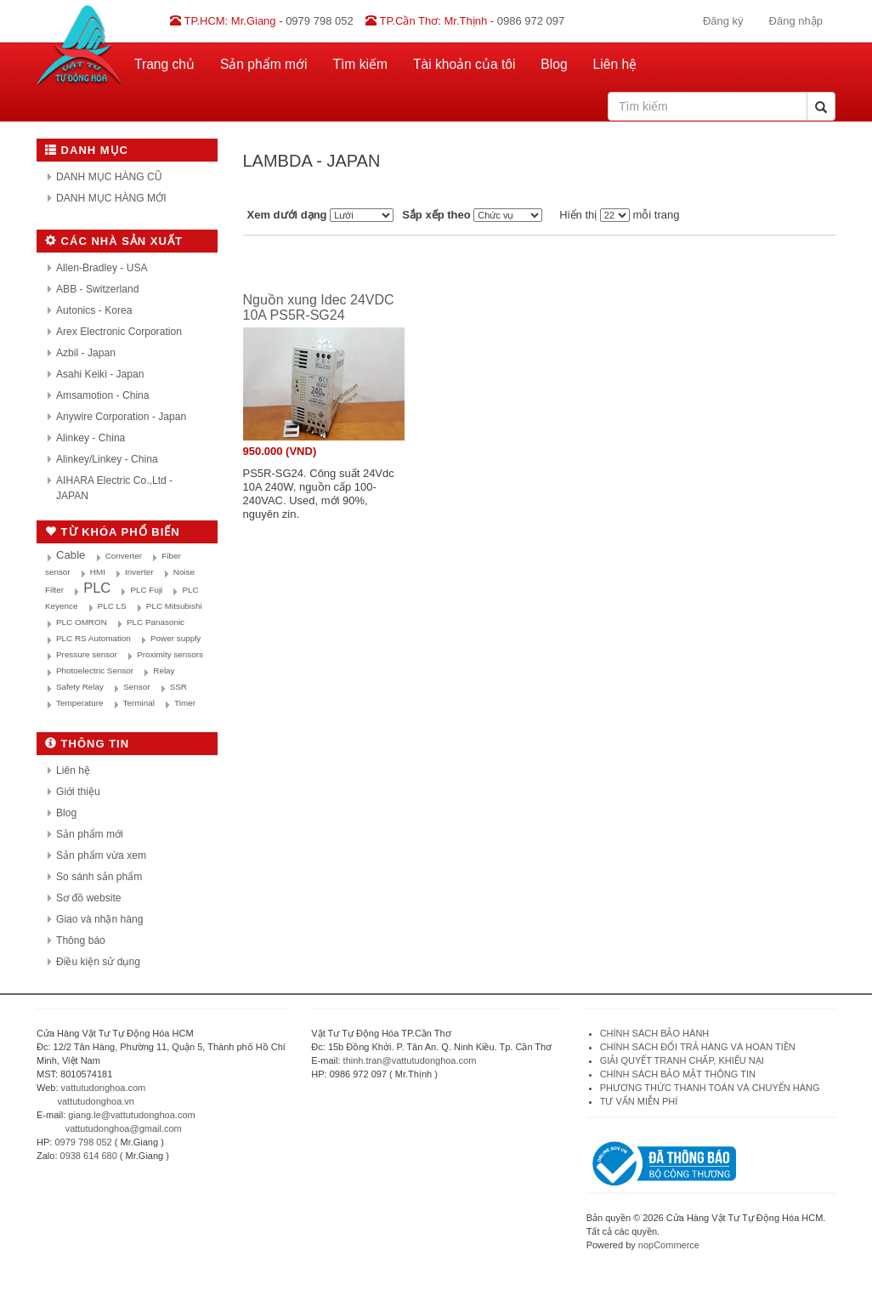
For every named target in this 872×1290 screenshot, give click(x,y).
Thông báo (80, 940)
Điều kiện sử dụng (98, 962)
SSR (178, 686)
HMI (97, 572)
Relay (163, 670)
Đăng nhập (796, 20)
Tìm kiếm (360, 64)
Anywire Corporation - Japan (121, 417)
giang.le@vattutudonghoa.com (131, 1115)
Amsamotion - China (103, 395)
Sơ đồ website (89, 898)
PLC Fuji (146, 589)
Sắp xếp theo (436, 214)
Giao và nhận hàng (99, 919)
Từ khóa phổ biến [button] (112, 532)
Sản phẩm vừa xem (101, 855)
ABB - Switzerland (97, 289)
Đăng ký (723, 20)
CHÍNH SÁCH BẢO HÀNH (655, 1033)
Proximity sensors (170, 654)
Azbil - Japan (86, 353)
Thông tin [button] (87, 743)
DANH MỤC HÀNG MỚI (111, 198)
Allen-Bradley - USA (102, 268)
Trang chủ (164, 64)
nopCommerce (668, 1245)
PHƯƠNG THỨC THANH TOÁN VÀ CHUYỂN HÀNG (710, 1088)
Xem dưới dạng (287, 214)
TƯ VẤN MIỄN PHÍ (639, 1101)
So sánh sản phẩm (99, 877)
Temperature (79, 703)
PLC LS (112, 606)
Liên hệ (615, 64)
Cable (70, 554)
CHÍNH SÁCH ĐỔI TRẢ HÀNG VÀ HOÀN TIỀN (699, 1047)
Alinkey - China (90, 438)
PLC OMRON (81, 622)
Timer (184, 703)
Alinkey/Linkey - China (107, 459)
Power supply (175, 638)
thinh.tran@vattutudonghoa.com (410, 1060)
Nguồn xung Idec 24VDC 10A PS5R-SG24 (318, 307)
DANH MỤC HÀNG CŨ (109, 177)
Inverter (139, 572)
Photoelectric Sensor (94, 670)
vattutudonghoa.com (103, 1088)
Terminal (139, 703)
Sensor (136, 686)
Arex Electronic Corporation (119, 332)
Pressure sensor (86, 654)
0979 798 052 (82, 1142)
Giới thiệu (78, 792)
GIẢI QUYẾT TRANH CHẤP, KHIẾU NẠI (682, 1060)
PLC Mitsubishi (174, 606)
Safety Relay (80, 686)
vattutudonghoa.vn (95, 1101)
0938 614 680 (88, 1156)
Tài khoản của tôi (464, 64)
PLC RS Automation (93, 638)
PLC (96, 587)
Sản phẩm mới (264, 64)
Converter (123, 555)
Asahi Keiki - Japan (100, 374)
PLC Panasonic (155, 622)
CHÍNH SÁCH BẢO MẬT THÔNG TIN (678, 1074)
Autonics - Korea (94, 310)
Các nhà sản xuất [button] (114, 241)
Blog (554, 64)
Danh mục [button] (86, 150)
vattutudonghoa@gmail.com (123, 1128)
